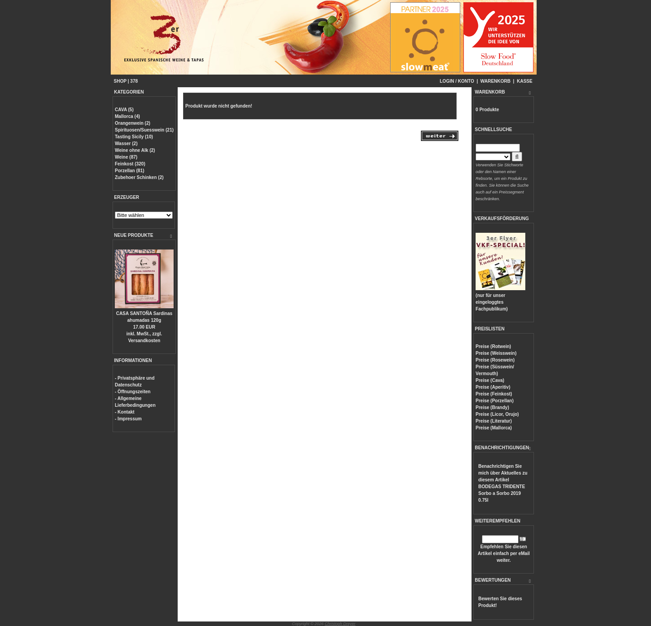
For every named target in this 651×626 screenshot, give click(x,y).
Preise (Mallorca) (494, 427)
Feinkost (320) (130, 163)
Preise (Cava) (490, 380)
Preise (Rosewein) (495, 360)
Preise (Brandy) (492, 407)
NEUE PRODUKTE (133, 235)
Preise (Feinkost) (494, 393)
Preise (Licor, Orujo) (497, 414)
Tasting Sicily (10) (134, 136)
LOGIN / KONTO (457, 81)
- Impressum (128, 418)
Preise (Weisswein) (496, 353)
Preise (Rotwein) (493, 346)
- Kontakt (124, 411)
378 (134, 81)
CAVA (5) (124, 109)
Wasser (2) (126, 143)
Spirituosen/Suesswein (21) (144, 129)
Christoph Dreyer (340, 623)
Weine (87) (126, 157)
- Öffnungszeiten (133, 391)
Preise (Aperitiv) (493, 387)
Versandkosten (144, 340)
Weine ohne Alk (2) (135, 150)
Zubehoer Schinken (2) (139, 177)
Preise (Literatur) (494, 421)
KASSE (524, 81)
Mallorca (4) (127, 116)
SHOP (120, 81)
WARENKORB (496, 81)
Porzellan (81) (129, 170)
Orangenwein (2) (132, 123)
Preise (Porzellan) (495, 400)
